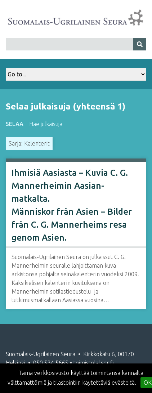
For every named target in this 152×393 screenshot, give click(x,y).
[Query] (76, 44)
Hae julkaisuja (45, 124)
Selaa (14, 124)
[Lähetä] (139, 44)
